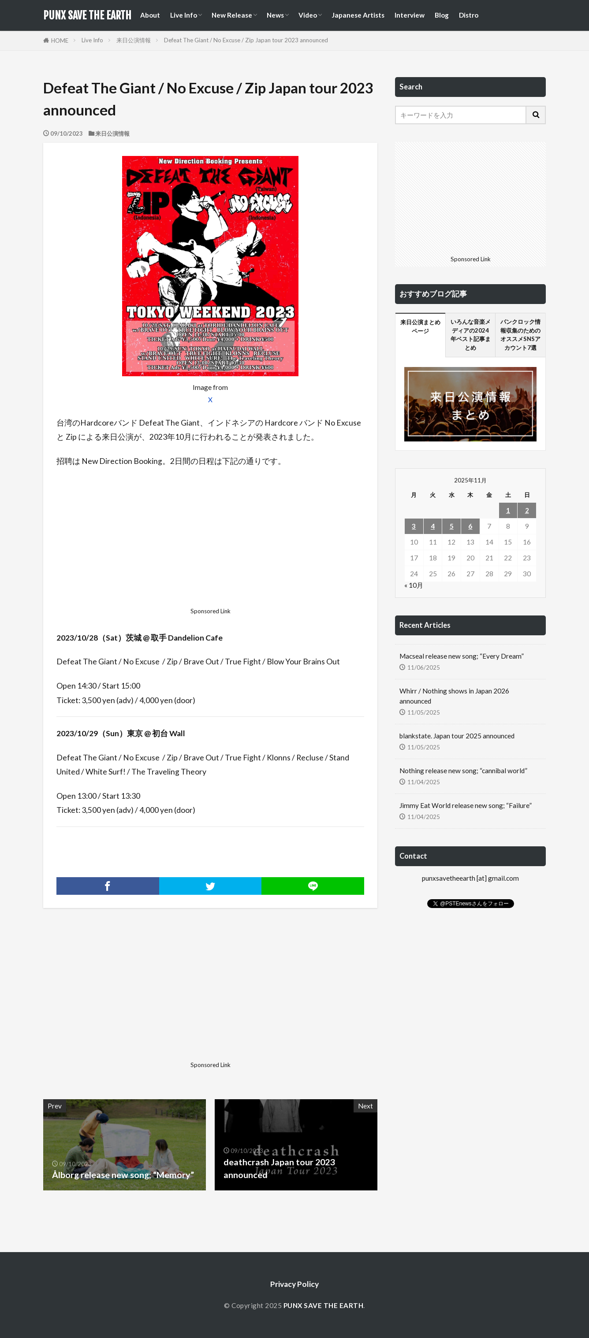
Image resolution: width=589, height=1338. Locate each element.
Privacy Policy (294, 1284)
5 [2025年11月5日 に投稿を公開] (452, 526)
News (275, 15)
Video (307, 15)
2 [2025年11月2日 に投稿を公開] (527, 510)
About (150, 15)
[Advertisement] (210, 539)
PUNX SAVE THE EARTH (87, 15)
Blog (442, 15)
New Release (232, 15)
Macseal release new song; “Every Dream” (461, 656)
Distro (468, 15)
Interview (410, 15)
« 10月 (413, 585)
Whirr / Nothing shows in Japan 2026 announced (454, 696)
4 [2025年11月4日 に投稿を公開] (433, 526)
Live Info (183, 15)
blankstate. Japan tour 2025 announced (456, 736)
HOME (59, 40)
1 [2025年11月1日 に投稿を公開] (508, 510)
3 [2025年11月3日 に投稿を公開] (414, 526)
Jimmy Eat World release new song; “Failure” (465, 805)
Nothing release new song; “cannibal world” (463, 771)
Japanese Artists (358, 15)
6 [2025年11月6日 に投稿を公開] (470, 526)
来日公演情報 (133, 40)
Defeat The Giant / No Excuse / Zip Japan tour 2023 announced (246, 40)
